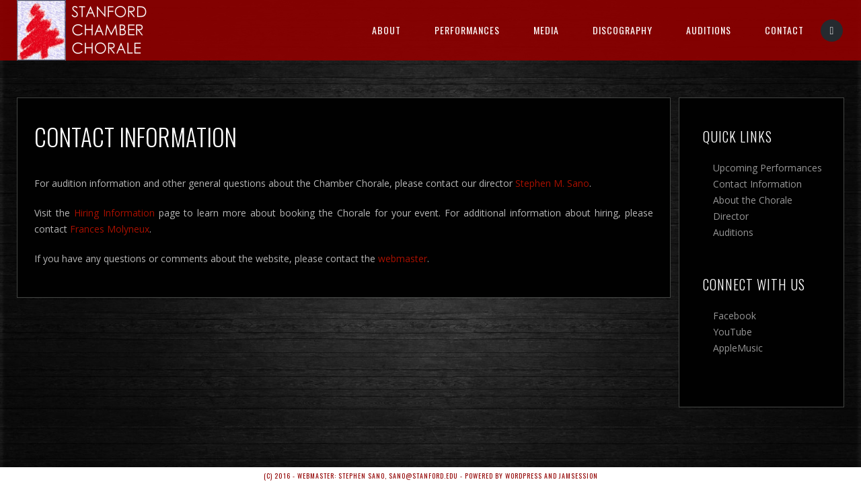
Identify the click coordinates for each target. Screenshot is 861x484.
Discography (622, 30)
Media (546, 30)
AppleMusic (738, 347)
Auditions (708, 30)
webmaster (402, 258)
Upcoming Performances (767, 167)
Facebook (734, 315)
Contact (784, 30)
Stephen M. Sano (552, 183)
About (386, 30)
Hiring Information (114, 212)
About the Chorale (752, 200)
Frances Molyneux (109, 229)
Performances (467, 30)
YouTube (732, 331)
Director (731, 216)
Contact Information (757, 183)
